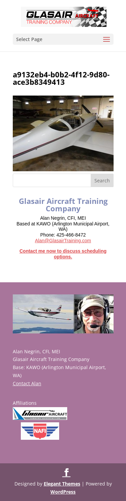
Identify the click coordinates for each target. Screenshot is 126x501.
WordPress (63, 492)
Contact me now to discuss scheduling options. (63, 253)
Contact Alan (27, 383)
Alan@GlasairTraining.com (63, 240)
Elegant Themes (62, 483)
